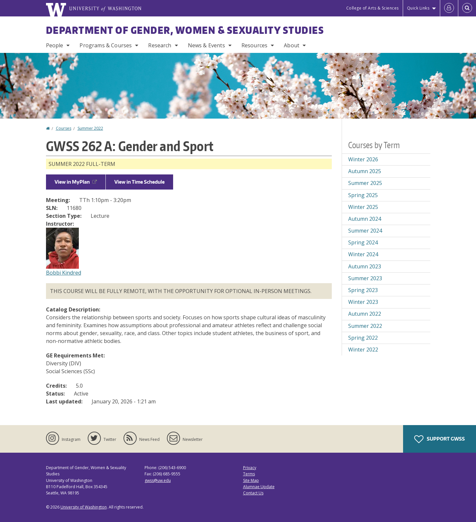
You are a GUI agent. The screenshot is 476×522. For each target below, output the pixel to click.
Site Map (251, 480)
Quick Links (418, 8)
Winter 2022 (363, 349)
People (54, 45)
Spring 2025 (363, 195)
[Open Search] (467, 8)
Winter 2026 (363, 159)
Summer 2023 (365, 278)
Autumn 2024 (364, 218)
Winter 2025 (363, 207)
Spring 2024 (363, 242)
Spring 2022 (363, 337)
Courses (63, 128)
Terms (249, 474)
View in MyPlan (76, 182)
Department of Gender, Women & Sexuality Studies (185, 30)
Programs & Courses (105, 45)
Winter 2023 (363, 302)
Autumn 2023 (364, 266)
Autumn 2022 (364, 313)
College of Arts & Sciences (372, 8)
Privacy (249, 467)
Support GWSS (439, 439)
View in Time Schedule (139, 182)
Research (159, 45)
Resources (254, 45)
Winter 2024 (363, 254)
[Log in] (449, 8)
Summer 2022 (90, 128)
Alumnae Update (259, 486)
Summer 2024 (365, 230)
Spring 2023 (363, 290)
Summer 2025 (365, 183)
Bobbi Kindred (63, 272)
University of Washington (83, 507)
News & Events (206, 45)
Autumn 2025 (364, 171)
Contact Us (253, 493)
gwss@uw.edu (158, 480)
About (291, 45)
